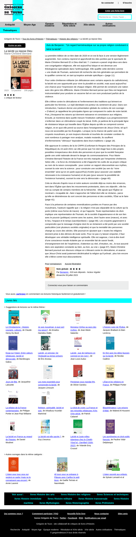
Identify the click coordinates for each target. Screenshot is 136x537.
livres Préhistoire (105, 503)
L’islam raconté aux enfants (115, 474)
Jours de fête (11, 382)
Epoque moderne (49, 24)
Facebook (72, 518)
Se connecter (107, 3)
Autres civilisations (108, 24)
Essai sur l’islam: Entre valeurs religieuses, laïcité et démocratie (19, 356)
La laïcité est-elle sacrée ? (49, 436)
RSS (81, 518)
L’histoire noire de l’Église (114, 327)
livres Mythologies (50, 503)
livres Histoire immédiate (28, 499)
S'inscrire (127, 3)
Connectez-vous (55, 285)
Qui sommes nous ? (13, 514)
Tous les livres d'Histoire (33, 39)
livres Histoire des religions (76, 494)
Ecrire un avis (14, 45)
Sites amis (123, 514)
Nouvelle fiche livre (76, 514)
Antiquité (10, 24)
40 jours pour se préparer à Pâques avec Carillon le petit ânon (66, 477)
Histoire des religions (68, 39)
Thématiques (10, 30)
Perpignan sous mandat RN (82, 382)
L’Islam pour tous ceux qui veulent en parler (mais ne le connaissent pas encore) (18, 477)
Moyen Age (30, 24)
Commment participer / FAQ (45, 514)
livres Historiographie (78, 503)
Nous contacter (101, 514)
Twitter (63, 518)
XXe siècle (89, 24)
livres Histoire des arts (42, 494)
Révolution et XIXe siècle (69, 24)
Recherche (15, 530)
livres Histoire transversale (93, 499)
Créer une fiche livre (114, 11)
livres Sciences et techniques (112, 494)
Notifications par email (95, 518)
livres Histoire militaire (60, 499)
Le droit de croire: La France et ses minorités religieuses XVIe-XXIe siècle (84, 411)
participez (21, 294)
